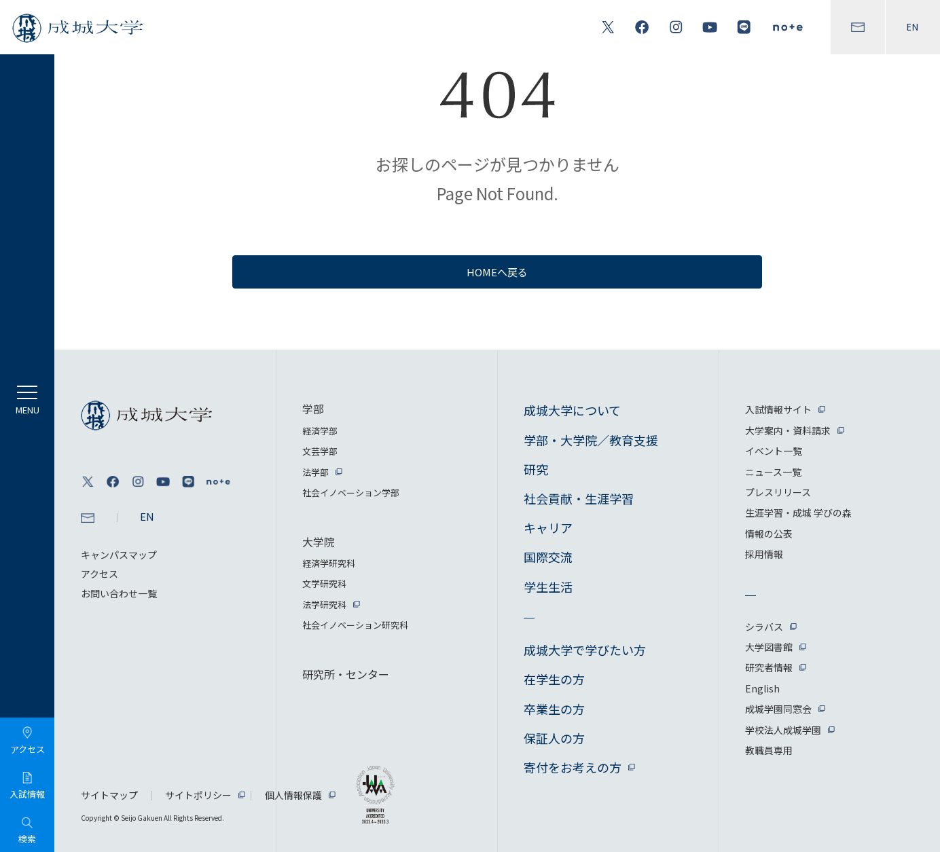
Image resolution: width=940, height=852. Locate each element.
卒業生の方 (554, 709)
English (762, 688)
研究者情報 (769, 667)
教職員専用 (769, 750)
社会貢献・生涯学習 (579, 498)
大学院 (318, 542)
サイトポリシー (198, 795)
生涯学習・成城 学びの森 (798, 512)
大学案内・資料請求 (788, 430)
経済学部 (320, 430)
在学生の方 (554, 679)
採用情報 (764, 554)
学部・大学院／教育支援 (591, 440)
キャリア (548, 527)
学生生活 (548, 586)
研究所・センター (345, 674)
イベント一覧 (773, 451)
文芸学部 (320, 451)
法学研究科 (324, 604)
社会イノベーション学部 (350, 492)
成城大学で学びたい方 (585, 650)
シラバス (764, 626)
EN (913, 27)
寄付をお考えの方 (572, 767)
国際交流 (548, 557)
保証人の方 (554, 738)
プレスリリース (778, 492)
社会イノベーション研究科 (355, 624)
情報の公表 (769, 533)
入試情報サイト (778, 409)
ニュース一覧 (773, 472)
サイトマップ (109, 795)
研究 (536, 469)
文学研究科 (324, 583)
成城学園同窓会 (778, 709)
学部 (313, 409)
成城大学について (572, 410)
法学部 (315, 472)
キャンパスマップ (119, 554)
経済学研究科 (328, 563)
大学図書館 (769, 647)
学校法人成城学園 (783, 730)
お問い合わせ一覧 (119, 593)
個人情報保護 (293, 795)
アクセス (99, 573)
